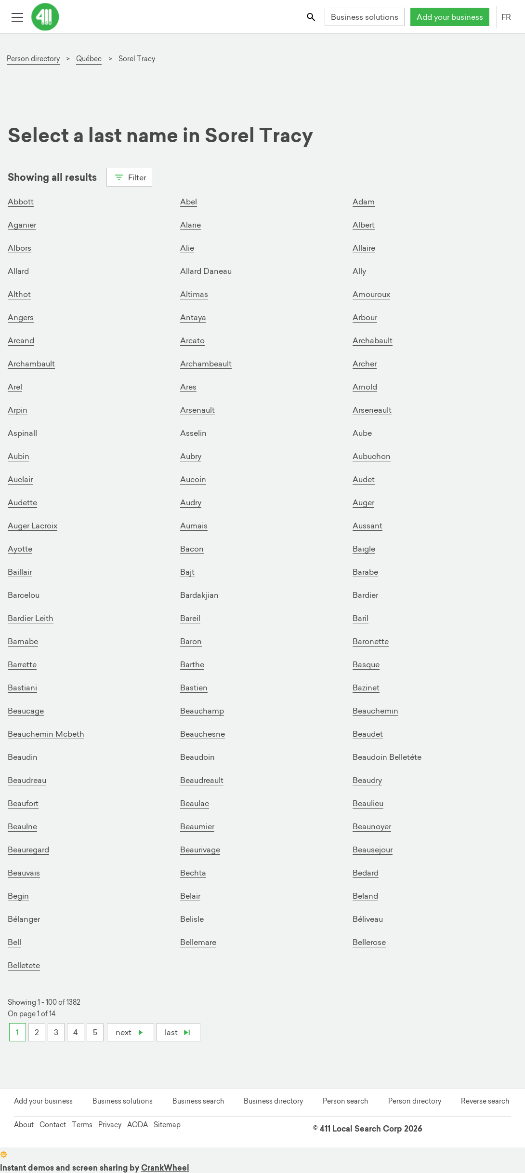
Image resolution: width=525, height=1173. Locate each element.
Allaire (364, 248)
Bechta (193, 872)
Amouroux (371, 294)
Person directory (414, 1101)
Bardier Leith (30, 618)
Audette (22, 502)
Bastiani (22, 687)
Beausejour (373, 849)
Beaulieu (368, 803)
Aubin (18, 456)
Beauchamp (202, 710)
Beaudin (23, 757)
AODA (137, 1124)
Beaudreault (201, 780)
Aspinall (22, 433)
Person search (345, 1101)
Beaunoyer (372, 826)
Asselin (193, 433)
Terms (82, 1124)
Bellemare (198, 942)
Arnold (365, 386)
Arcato (192, 340)
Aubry (190, 456)
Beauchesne (202, 734)
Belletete (24, 965)
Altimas (194, 294)
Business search (198, 1101)
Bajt (187, 572)
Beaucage (26, 710)
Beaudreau (27, 780)
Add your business (450, 17)
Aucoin (193, 479)
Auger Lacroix (32, 525)
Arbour (365, 317)
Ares (188, 386)
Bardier (365, 595)
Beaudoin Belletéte (387, 757)
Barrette (22, 664)
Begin (18, 896)
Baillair (20, 572)
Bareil (190, 618)
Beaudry (367, 780)
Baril (360, 618)
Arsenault (197, 410)
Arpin (17, 410)
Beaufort (23, 803)
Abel (188, 201)
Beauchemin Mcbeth (46, 734)
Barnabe (23, 641)
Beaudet (368, 734)
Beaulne (22, 826)
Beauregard (28, 849)
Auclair (20, 479)
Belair (190, 896)
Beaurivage (200, 849)
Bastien (194, 687)
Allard (18, 271)
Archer (365, 363)
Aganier (22, 224)
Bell (14, 942)
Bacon (192, 548)
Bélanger (24, 919)
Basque (366, 664)
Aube (362, 433)
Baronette (371, 641)
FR (506, 17)
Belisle (192, 919)
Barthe (192, 664)
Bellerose (369, 942)
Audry (190, 502)
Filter (129, 176)
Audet (364, 479)
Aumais (194, 525)
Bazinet (366, 687)
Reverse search (485, 1101)
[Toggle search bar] (311, 16)
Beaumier (197, 826)
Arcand (21, 340)
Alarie (190, 224)
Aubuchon (372, 456)
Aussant (367, 525)
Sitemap (167, 1124)
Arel (15, 386)
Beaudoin (197, 757)
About (24, 1124)
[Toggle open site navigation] (17, 16)
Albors (19, 248)
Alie (187, 248)
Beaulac (194, 803)
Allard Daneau (206, 271)
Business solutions (364, 17)
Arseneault (372, 410)
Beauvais (24, 872)
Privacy (109, 1124)
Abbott (21, 201)
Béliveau (368, 919)
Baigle (364, 548)
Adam (364, 201)
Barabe (365, 572)
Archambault (31, 363)
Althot (19, 294)
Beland (365, 896)
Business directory (273, 1101)
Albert (364, 224)
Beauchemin (375, 710)
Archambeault (206, 363)
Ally (359, 271)
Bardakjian (199, 595)
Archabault (373, 340)
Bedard (366, 872)
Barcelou (23, 595)
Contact (52, 1124)
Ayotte (20, 548)
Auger (363, 502)
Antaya (193, 317)
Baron (191, 641)
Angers (21, 317)
